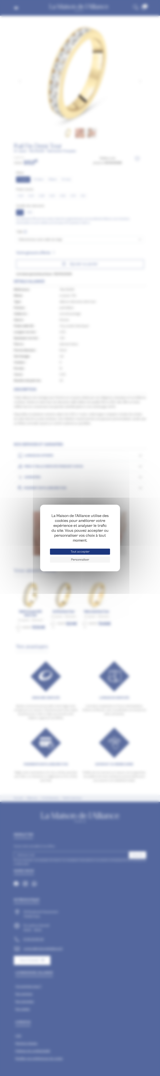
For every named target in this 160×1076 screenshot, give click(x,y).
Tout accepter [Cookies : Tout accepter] (80, 551)
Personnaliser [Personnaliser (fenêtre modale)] (80, 559)
